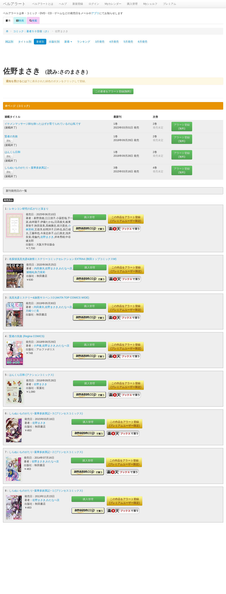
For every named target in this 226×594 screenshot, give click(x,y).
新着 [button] (68, 41)
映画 (20, 20)
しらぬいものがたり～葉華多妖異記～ (27, 167)
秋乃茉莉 (40, 272)
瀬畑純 (30, 272)
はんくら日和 (12, 151)
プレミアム (169, 3)
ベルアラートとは (42, 3)
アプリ (95, 13)
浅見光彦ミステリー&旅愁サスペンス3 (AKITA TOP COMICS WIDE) (49, 297)
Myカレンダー (113, 3)
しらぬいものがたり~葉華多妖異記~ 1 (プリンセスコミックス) (46, 490)
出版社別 (54, 41)
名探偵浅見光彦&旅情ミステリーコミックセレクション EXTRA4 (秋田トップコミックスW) (62, 258)
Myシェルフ (150, 3)
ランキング (83, 41)
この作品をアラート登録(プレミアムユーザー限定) (125, 219)
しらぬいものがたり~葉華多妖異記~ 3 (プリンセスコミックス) (46, 413)
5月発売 (128, 41)
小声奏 (38, 345)
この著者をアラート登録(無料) (113, 91)
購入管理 (132, 3)
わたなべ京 (65, 268)
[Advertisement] (113, 57)
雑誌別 (9, 41)
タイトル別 (24, 41)
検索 (33, 20)
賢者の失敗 (11, 136)
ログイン (94, 3)
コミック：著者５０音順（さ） (31, 31)
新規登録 (77, 3)
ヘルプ (63, 3)
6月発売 (142, 41)
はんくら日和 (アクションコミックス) (31, 374)
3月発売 (99, 41)
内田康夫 (39, 268)
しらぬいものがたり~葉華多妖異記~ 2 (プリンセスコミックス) (46, 452)
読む (9, 140)
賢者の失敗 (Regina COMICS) (26, 336)
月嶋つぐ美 (32, 310)
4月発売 (114, 41)
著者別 (40, 41)
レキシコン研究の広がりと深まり (29, 208)
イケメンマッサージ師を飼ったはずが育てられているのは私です (43, 123)
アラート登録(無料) (182, 126)
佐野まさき (47, 236)
